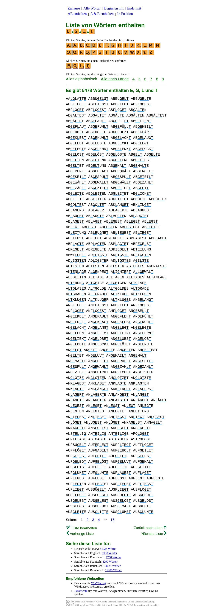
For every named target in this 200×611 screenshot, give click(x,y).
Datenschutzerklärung (144, 601)
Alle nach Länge (115, 79)
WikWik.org (98, 583)
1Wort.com (81, 590)
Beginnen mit (114, 8)
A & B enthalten (102, 14)
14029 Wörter (112, 565)
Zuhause (74, 8)
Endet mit (134, 8)
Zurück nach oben (150, 528)
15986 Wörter (113, 570)
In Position (125, 14)
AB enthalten (77, 14)
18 (112, 520)
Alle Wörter (92, 8)
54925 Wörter (108, 548)
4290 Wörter (110, 561)
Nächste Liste (153, 534)
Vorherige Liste (80, 534)
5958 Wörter (109, 553)
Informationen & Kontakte (146, 605)
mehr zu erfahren (119, 601)
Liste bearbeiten (81, 528)
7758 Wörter (113, 557)
